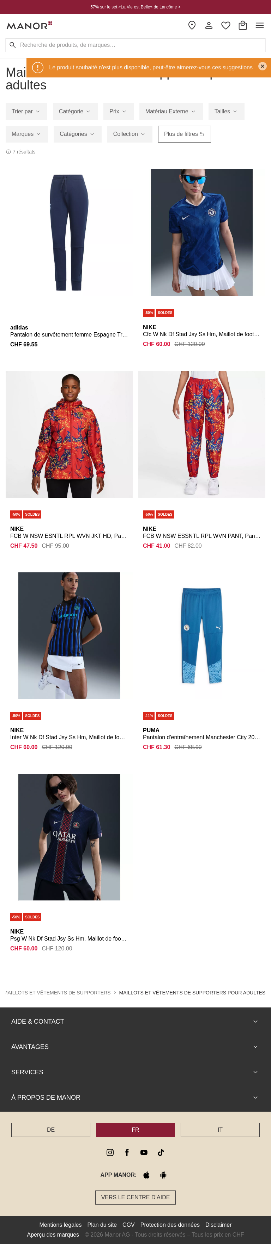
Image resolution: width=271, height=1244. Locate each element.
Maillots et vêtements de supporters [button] (57, 992)
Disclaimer (218, 1225)
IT (220, 1130)
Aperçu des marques (53, 1235)
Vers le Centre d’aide (135, 1197)
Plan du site (102, 1225)
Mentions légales (60, 1225)
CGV (128, 1225)
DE (51, 1130)
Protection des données (170, 1225)
